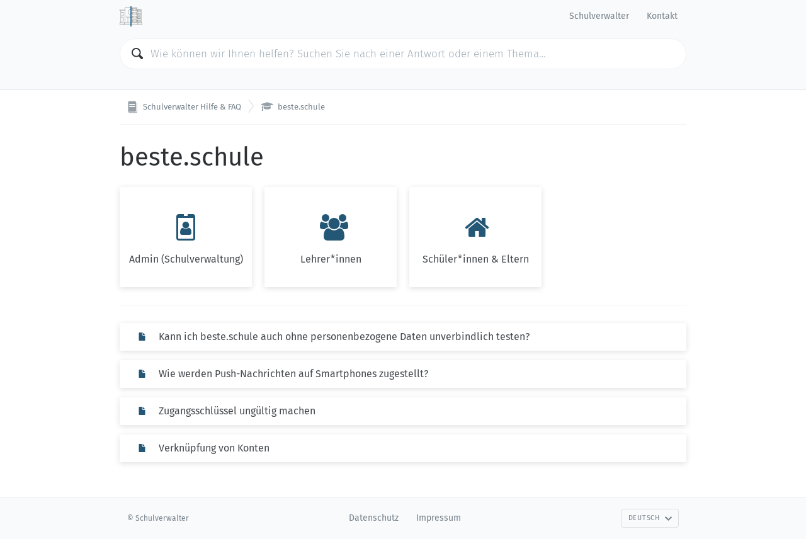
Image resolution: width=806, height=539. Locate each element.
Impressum (438, 518)
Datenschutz (374, 518)
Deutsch (650, 518)
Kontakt (662, 16)
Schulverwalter (599, 16)
